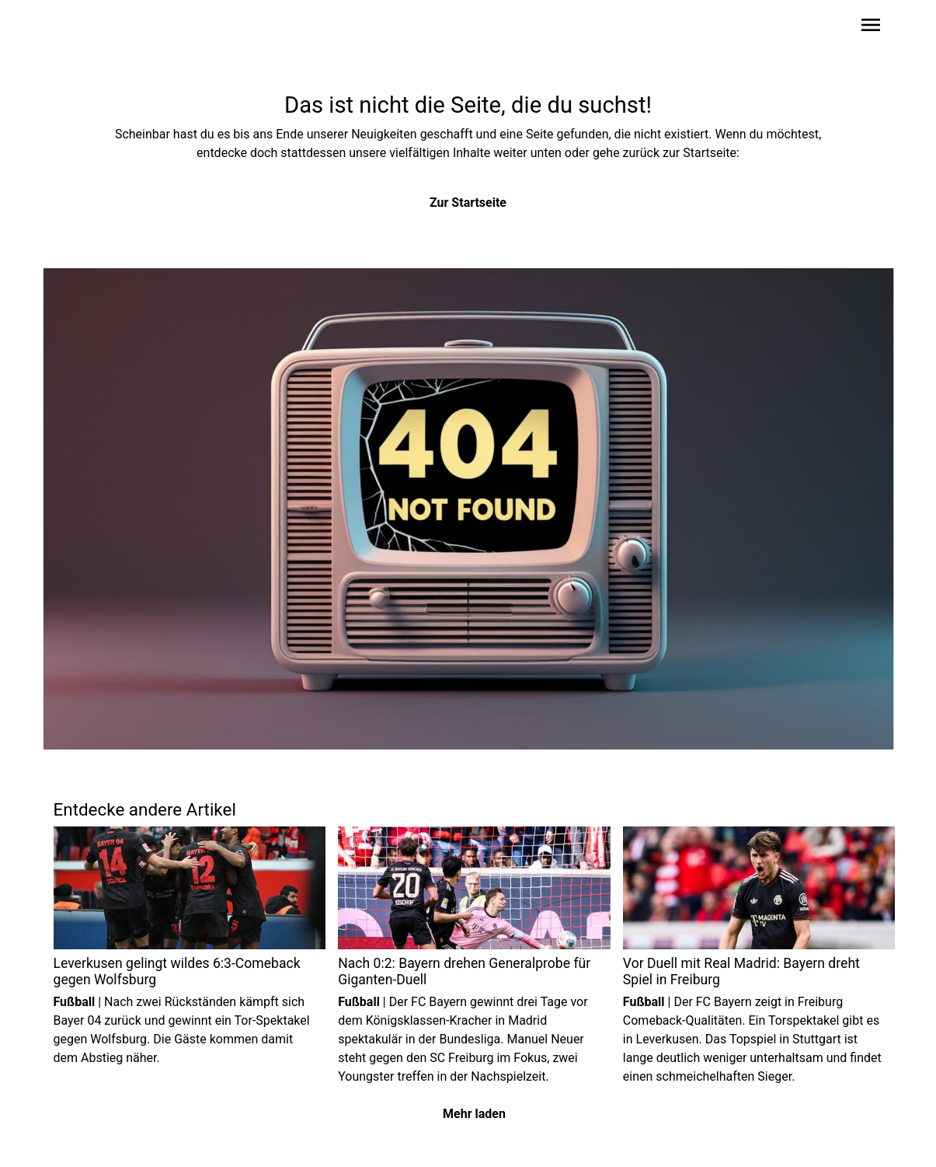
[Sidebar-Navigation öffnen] (870, 27)
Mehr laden (474, 1113)
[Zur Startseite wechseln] (91, 28)
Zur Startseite (468, 202)
